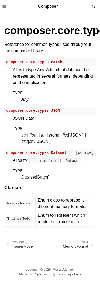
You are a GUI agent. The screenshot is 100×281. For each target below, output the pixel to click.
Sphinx (40, 274)
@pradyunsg (61, 274)
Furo (77, 274)
